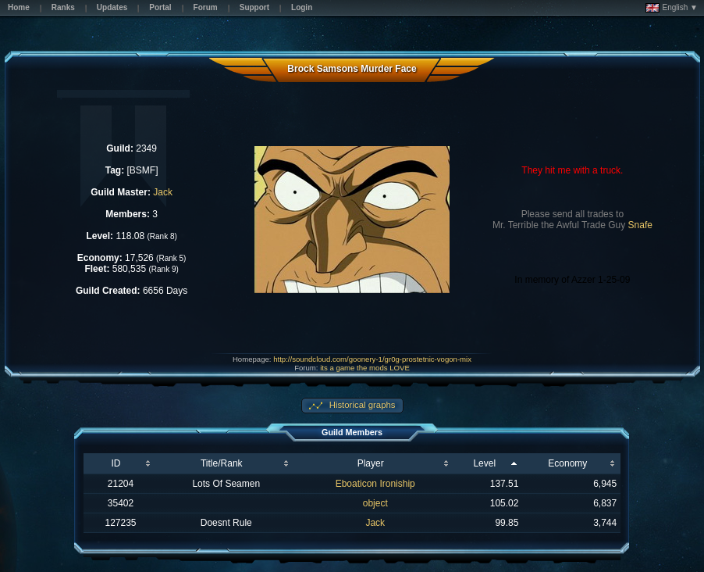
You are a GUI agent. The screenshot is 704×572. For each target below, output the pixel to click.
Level (484, 463)
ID (116, 463)
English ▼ (671, 8)
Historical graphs (361, 404)
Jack (162, 192)
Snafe (640, 225)
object (375, 503)
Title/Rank (222, 463)
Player (370, 463)
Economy (567, 463)
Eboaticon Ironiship (375, 483)
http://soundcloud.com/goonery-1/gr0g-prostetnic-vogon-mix (372, 359)
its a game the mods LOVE (365, 367)
